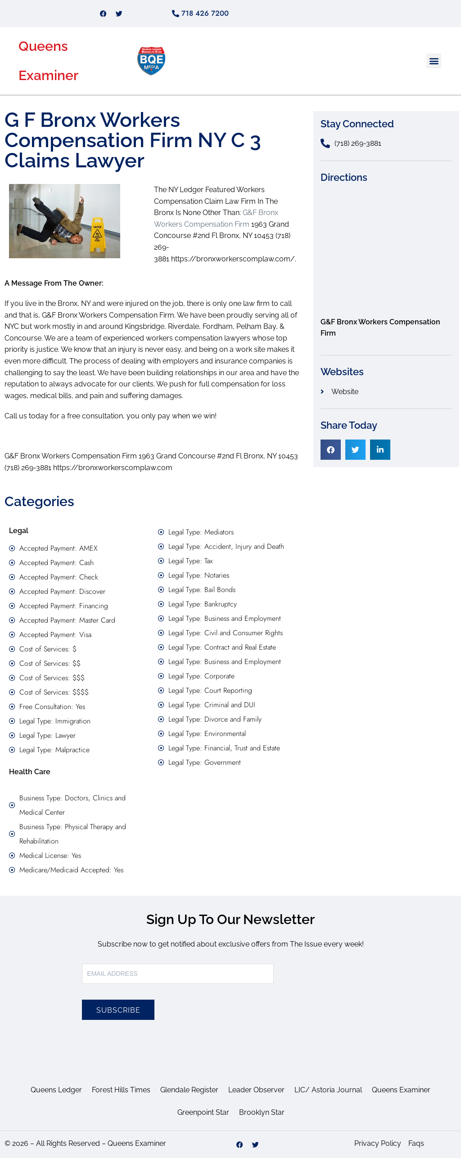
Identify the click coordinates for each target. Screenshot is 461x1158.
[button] (433, 61)
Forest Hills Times (121, 1090)
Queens (43, 46)
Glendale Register (189, 1090)
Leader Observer (256, 1090)
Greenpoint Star (203, 1112)
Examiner (48, 75)
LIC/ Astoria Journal (328, 1090)
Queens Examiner (401, 1090)
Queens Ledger (56, 1090)
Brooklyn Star (262, 1112)
